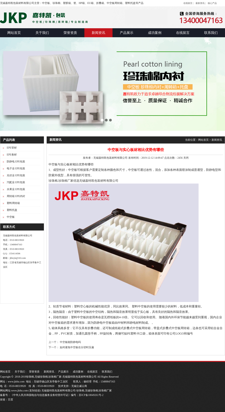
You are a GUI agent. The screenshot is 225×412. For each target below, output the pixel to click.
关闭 (186, 157)
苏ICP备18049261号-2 (91, 395)
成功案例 (78, 371)
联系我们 (107, 371)
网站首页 (203, 139)
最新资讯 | (201, 3)
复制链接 (34, 390)
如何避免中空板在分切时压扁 (77, 347)
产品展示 (63, 371)
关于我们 (20, 371)
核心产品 (212, 3)
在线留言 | (188, 3)
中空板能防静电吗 (70, 342)
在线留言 (92, 371)
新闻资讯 (217, 139)
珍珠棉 (53, 180)
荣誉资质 (34, 371)
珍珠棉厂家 (65, 180)
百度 (10, 399)
